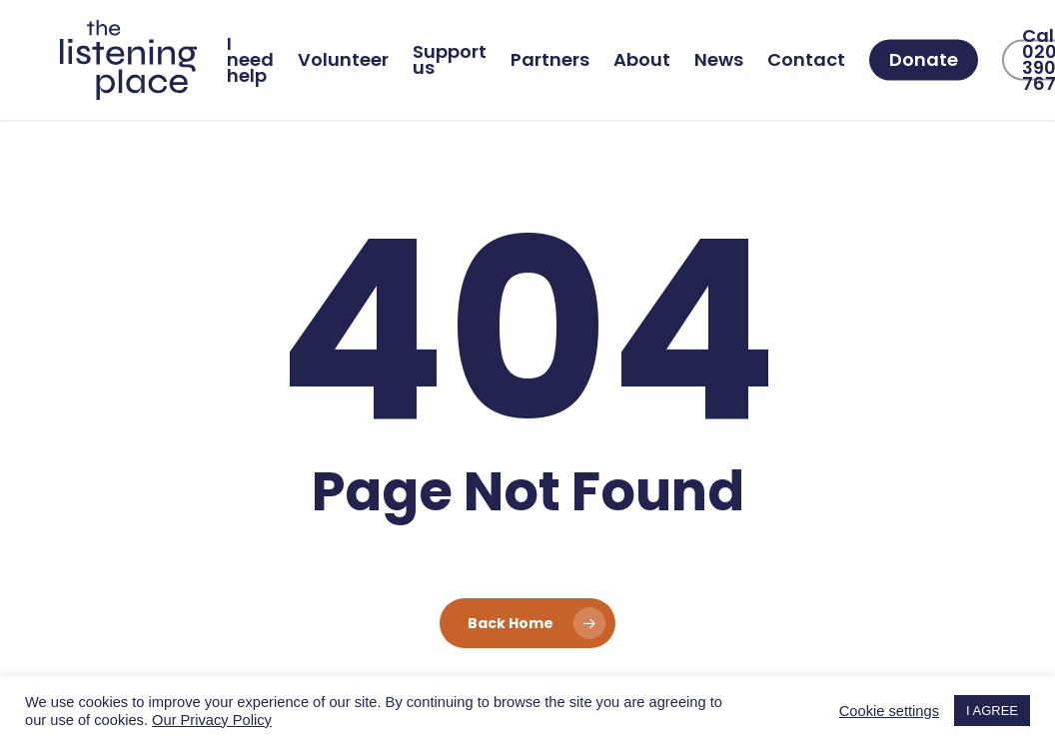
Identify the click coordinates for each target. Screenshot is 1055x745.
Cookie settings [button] (889, 711)
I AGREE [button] (992, 710)
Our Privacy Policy (212, 720)
